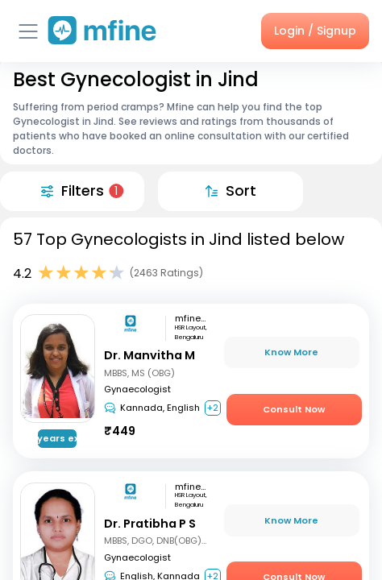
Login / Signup (315, 31)
